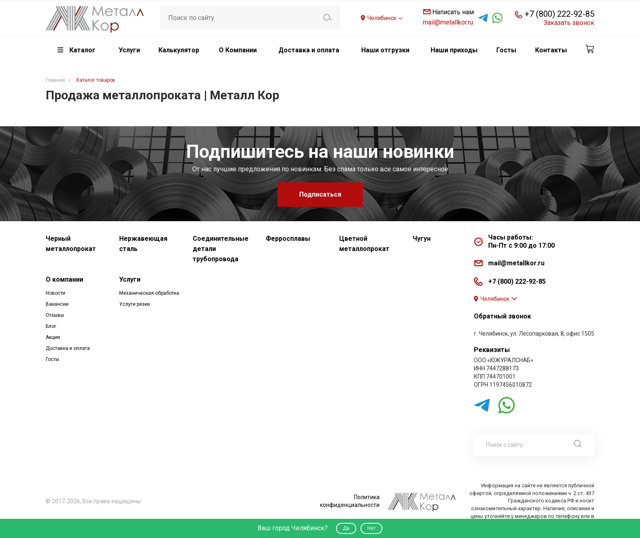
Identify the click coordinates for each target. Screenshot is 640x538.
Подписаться (320, 194)
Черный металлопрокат (71, 244)
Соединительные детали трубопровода (221, 249)
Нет (371, 528)
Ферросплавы (288, 238)
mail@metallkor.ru (448, 22)
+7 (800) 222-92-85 (559, 14)
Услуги (129, 279)
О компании (64, 279)
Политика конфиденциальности (350, 501)
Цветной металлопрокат (364, 244)
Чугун (422, 238)
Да (346, 528)
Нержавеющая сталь (143, 244)
